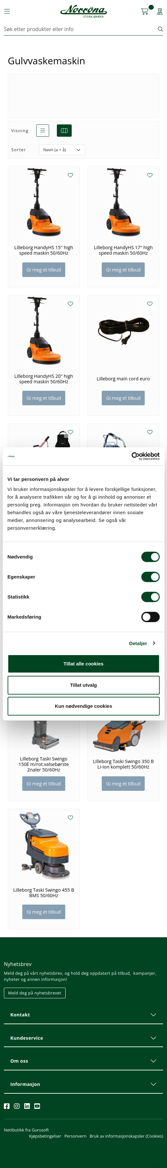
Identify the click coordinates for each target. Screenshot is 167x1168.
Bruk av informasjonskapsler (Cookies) (126, 1136)
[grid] (64, 130)
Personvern (75, 1136)
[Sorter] (62, 149)
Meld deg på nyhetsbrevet (34, 993)
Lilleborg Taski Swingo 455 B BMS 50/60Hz (43, 892)
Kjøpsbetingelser (45, 1136)
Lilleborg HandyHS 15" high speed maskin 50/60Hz (43, 250)
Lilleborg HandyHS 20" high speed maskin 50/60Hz (43, 379)
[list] (42, 130)
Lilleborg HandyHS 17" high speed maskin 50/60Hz (123, 250)
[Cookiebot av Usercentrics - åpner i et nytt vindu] (131, 456)
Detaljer (138, 643)
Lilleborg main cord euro (123, 378)
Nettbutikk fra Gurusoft (26, 1130)
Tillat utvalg (83, 685)
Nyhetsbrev (18, 964)
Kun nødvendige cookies (83, 706)
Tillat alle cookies (84, 663)
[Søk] (81, 29)
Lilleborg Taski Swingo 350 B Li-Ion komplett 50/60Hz (123, 764)
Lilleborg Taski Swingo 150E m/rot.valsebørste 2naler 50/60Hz (43, 764)
